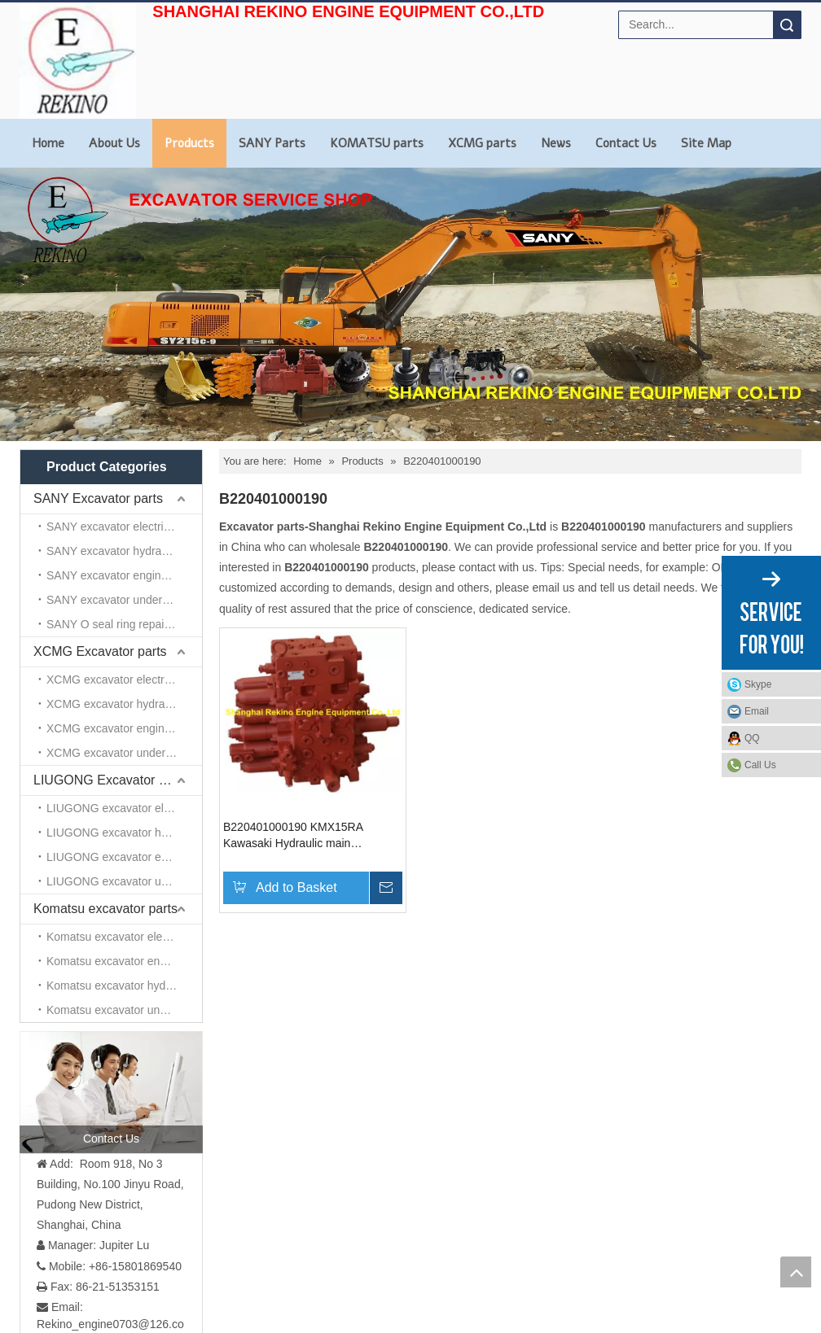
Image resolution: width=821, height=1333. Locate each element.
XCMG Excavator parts (100, 651)
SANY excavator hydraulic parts (124, 550)
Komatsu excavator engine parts (124, 961)
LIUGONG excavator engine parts (124, 856)
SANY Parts (272, 143)
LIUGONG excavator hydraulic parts (124, 832)
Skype (757, 684)
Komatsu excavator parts (105, 909)
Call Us (760, 765)
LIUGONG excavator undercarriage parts (124, 881)
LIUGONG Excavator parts (110, 780)
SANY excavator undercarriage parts (124, 599)
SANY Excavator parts (98, 498)
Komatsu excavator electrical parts (124, 936)
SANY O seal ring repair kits (117, 624)
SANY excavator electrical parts (124, 526)
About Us (114, 143)
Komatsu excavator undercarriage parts (124, 1009)
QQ (752, 738)
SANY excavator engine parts (120, 575)
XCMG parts (482, 143)
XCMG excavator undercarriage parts (124, 752)
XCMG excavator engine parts (123, 728)
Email (756, 711)
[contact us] (111, 1092)
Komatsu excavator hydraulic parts (124, 985)
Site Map (706, 143)
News (556, 143)
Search (787, 24)
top (795, 1272)
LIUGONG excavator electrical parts (124, 808)
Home (48, 143)
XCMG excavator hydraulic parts (124, 703)
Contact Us (625, 143)
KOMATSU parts (377, 143)
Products (189, 143)
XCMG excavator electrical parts (124, 679)
